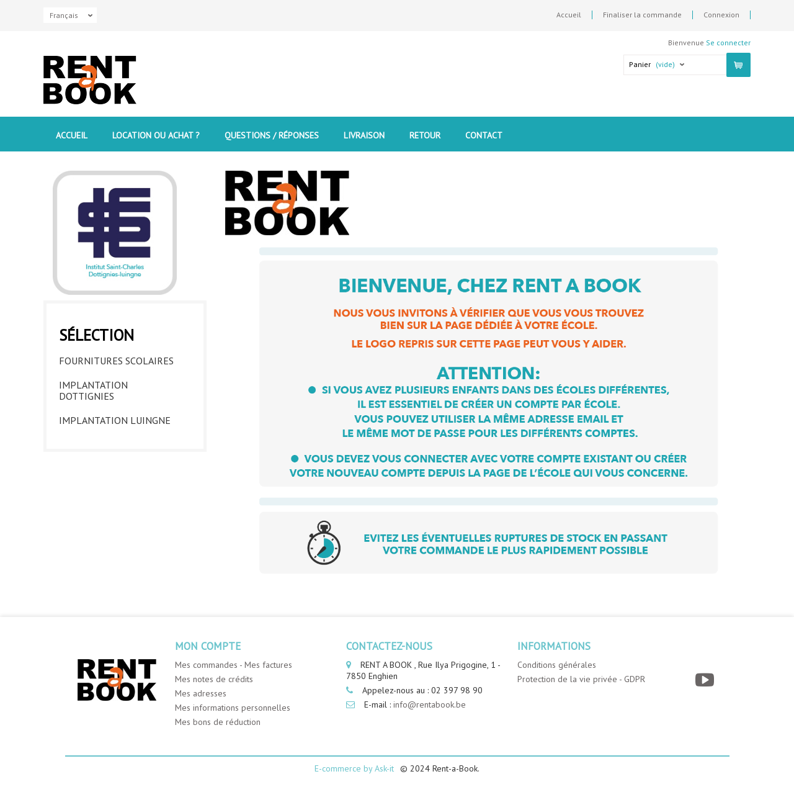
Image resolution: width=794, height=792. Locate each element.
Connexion (721, 15)
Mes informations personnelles (232, 707)
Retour (424, 135)
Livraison (364, 135)
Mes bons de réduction (218, 721)
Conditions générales (556, 664)
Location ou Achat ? (156, 135)
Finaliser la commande (642, 15)
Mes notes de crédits (214, 679)
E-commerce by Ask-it (354, 768)
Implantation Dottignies (93, 390)
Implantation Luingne (115, 420)
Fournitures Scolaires (116, 360)
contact (483, 135)
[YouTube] (706, 680)
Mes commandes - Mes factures (233, 664)
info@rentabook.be (429, 704)
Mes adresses (200, 693)
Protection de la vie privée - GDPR (581, 679)
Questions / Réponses (272, 135)
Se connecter (728, 42)
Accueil (568, 15)
